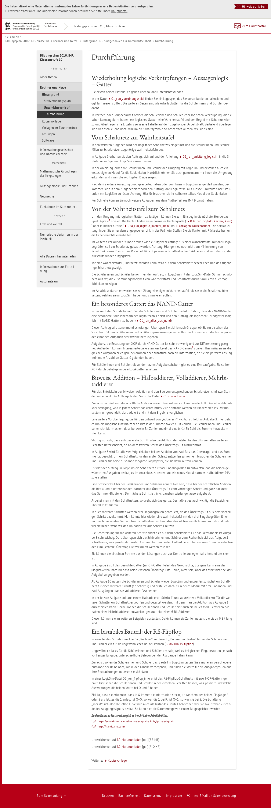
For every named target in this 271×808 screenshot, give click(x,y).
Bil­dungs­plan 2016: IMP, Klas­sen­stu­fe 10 (99, 26)
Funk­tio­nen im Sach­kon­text (58, 207)
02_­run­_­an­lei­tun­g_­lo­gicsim (200, 156)
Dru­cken (108, 796)
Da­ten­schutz (152, 796)
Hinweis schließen (251, 6)
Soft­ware (48, 140)
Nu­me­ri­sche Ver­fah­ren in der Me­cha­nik (59, 236)
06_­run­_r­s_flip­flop (181, 644)
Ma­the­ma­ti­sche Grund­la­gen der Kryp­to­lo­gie (58, 173)
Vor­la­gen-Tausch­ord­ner (194, 226)
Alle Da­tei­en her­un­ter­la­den (58, 256)
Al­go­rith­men (48, 77)
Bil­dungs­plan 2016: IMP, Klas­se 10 (27, 41)
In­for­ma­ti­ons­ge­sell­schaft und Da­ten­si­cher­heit (56, 152)
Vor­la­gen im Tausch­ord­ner (59, 128)
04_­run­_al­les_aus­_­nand (155, 320)
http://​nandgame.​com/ (111, 726)
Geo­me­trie (47, 196)
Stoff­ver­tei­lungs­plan (57, 101)
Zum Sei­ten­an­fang (51, 796)
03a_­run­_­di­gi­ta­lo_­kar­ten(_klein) (211, 221)
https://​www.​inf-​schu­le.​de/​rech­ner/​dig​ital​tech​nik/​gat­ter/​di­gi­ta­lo (136, 721)
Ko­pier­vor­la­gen (52, 121)
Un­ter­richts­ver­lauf (56, 108)
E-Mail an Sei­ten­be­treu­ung (215, 796)
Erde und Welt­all (51, 224)
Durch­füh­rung (164, 41)
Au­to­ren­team (49, 281)
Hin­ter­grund (89, 41)
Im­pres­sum (174, 796)
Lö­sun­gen (48, 134)
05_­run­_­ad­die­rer (174, 396)
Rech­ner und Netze (65, 41)
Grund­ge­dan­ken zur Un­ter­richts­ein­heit (126, 41)
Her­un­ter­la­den (131, 740)
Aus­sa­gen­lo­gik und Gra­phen (59, 186)
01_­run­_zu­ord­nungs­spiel (127, 99)
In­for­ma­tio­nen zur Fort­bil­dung (57, 269)
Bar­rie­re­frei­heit (129, 796)
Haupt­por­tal (119, 11)
